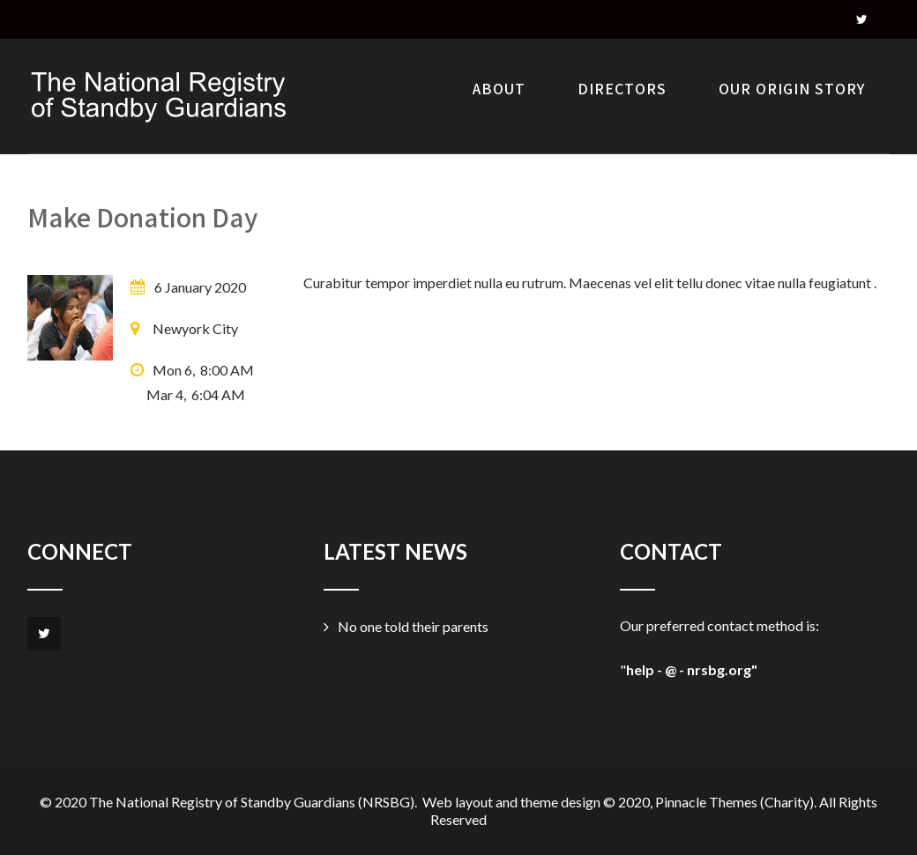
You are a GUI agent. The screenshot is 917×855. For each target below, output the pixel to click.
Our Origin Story (792, 88)
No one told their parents (413, 626)
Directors (622, 88)
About (499, 88)
